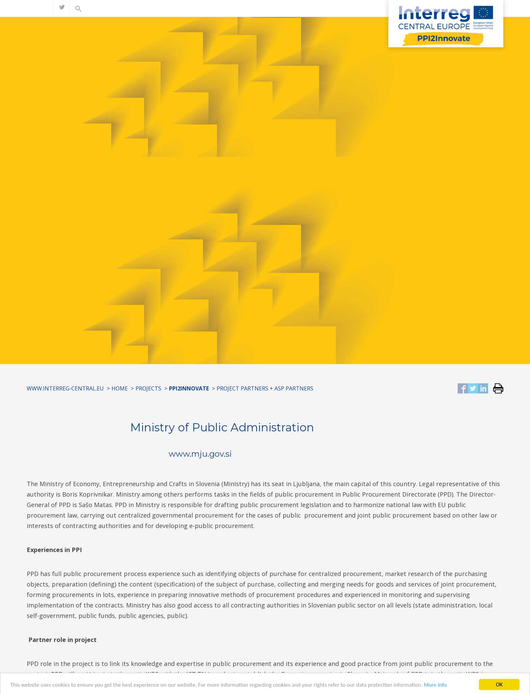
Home (120, 388)
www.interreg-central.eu (65, 388)
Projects (148, 388)
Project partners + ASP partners (265, 388)
